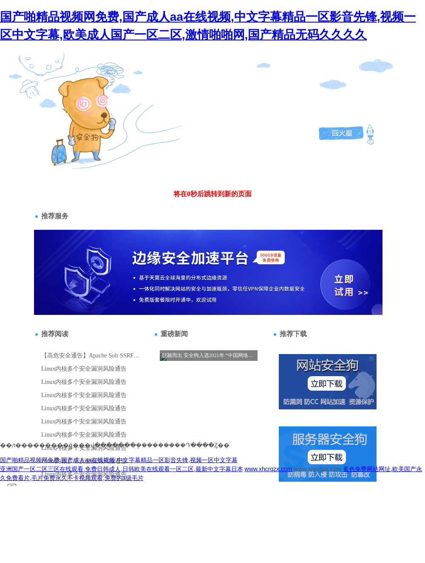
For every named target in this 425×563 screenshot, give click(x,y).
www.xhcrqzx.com (268, 469)
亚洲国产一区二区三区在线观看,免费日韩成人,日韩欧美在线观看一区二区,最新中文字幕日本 (121, 469)
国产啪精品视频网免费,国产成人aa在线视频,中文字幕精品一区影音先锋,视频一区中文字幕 (119, 460)
